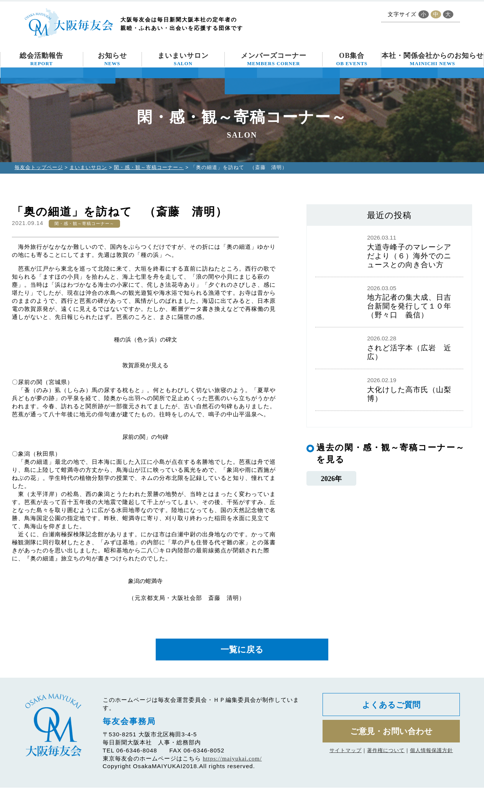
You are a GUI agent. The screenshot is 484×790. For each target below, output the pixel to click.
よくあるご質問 (391, 707)
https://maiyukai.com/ (232, 760)
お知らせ (112, 59)
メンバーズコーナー (273, 59)
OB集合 (351, 59)
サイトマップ (345, 755)
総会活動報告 (41, 59)
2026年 (331, 479)
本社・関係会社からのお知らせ (433, 59)
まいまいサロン (183, 59)
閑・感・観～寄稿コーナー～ (149, 167)
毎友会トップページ (39, 167)
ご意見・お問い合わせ (391, 735)
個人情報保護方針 (431, 755)
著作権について (386, 755)
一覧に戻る (242, 650)
